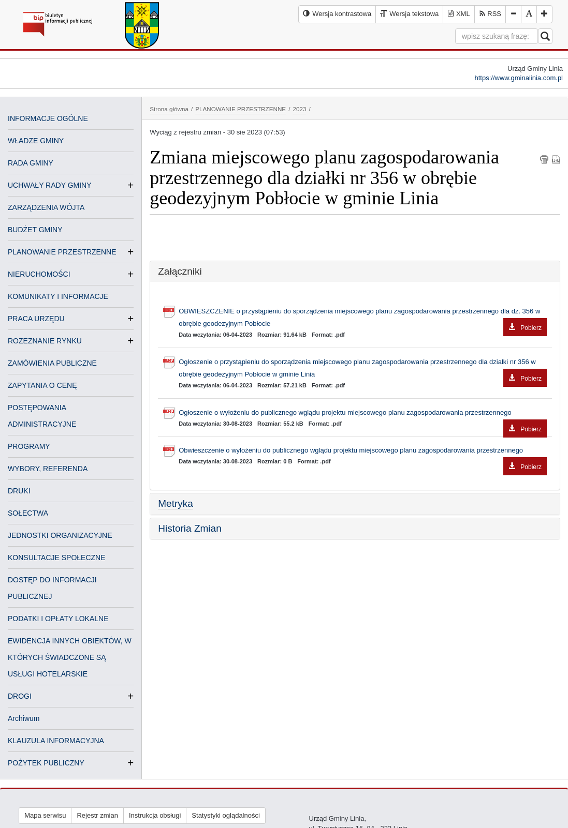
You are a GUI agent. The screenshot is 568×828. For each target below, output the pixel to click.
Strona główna (169, 109)
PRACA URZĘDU (36, 318)
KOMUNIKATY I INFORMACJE (58, 296)
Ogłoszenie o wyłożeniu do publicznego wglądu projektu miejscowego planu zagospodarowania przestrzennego (363, 414)
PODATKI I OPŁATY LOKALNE (58, 618)
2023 (299, 109)
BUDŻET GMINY (35, 229)
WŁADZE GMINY (36, 141)
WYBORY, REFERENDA (48, 468)
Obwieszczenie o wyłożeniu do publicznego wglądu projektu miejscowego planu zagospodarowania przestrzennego (363, 451)
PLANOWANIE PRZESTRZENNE (62, 252)
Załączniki (179, 271)
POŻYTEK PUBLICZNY (46, 763)
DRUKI (19, 491)
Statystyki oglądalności (226, 815)
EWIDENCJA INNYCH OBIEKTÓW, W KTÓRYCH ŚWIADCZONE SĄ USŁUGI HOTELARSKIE (70, 657)
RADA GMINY (30, 163)
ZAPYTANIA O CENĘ (42, 385)
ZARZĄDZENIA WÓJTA (46, 207)
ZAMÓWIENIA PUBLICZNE (52, 363)
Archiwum (23, 718)
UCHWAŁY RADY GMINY (50, 185)
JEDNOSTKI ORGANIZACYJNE (60, 535)
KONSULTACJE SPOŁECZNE (57, 557)
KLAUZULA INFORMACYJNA (56, 740)
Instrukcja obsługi (155, 815)
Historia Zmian (189, 528)
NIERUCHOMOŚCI (39, 274)
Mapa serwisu (45, 815)
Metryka (175, 503)
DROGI (20, 696)
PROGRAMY (29, 446)
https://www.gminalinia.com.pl (518, 78)
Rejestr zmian (97, 815)
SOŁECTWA (28, 513)
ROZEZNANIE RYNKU (45, 341)
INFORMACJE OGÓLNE (48, 118)
